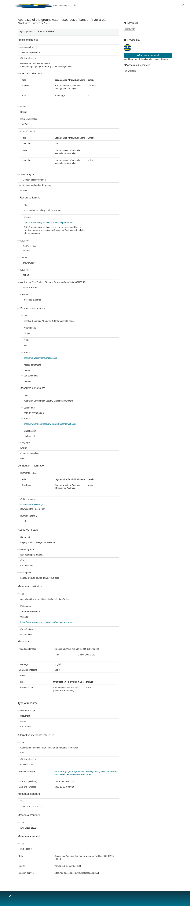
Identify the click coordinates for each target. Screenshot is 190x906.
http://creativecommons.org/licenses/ (40, 358)
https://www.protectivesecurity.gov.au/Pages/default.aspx (50, 424)
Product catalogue (42, 6)
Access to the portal (148, 55)
